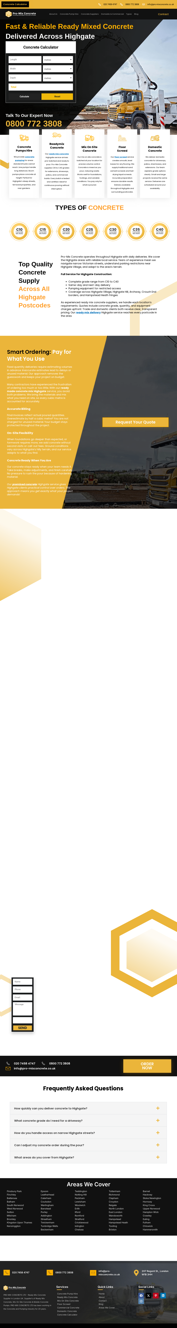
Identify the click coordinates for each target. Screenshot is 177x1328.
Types (129, 14)
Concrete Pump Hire (69, 14)
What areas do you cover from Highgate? (44, 1157)
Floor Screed (122, 149)
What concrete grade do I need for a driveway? (48, 1121)
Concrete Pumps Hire (24, 149)
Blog (136, 14)
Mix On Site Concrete (89, 149)
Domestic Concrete (155, 149)
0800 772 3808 (34, 123)
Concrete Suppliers (90, 14)
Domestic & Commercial (112, 14)
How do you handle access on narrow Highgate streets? (54, 1133)
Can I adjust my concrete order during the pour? (49, 1145)
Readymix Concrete (56, 146)
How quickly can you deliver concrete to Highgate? (50, 1108)
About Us (53, 14)
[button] (88, 1108)
